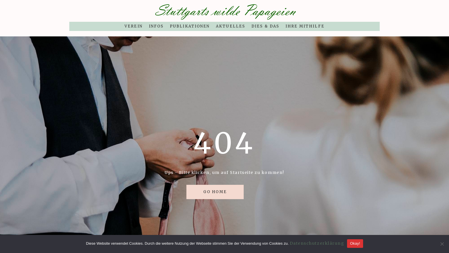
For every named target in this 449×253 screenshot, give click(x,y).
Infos (156, 26)
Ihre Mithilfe (304, 26)
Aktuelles (230, 26)
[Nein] (442, 244)
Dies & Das (265, 26)
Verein (133, 26)
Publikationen (190, 26)
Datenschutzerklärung (317, 243)
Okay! (355, 243)
